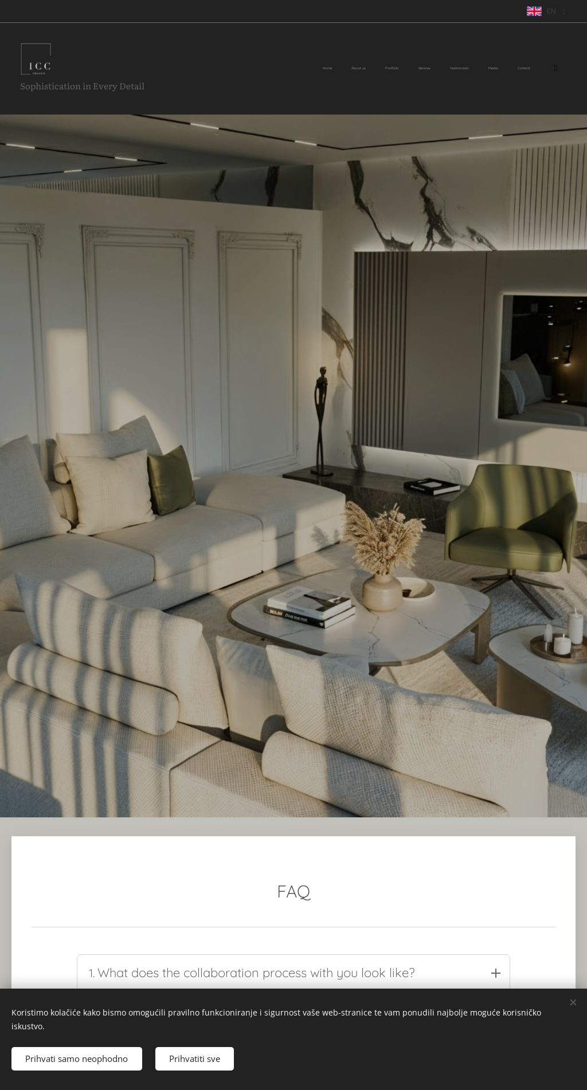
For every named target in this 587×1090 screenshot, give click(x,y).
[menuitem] (421, 68)
